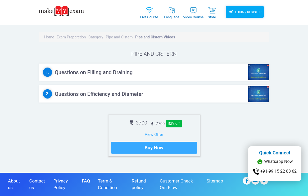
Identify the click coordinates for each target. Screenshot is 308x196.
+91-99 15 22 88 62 (275, 171)
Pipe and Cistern (119, 37)
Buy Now (153, 147)
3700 (138, 123)
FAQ (86, 181)
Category (95, 37)
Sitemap (214, 181)
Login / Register (244, 12)
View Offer (154, 134)
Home (49, 37)
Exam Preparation (71, 37)
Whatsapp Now (275, 162)
